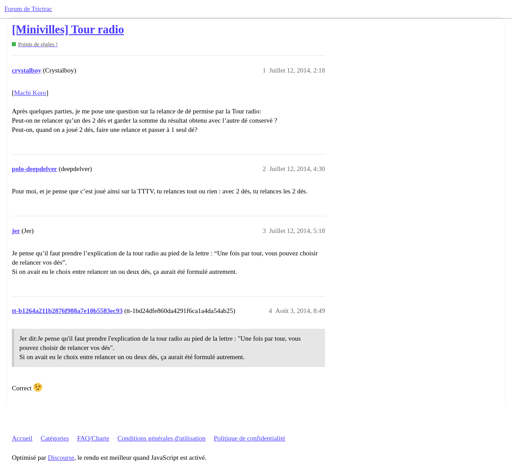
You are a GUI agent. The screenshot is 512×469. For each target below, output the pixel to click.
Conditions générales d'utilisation (161, 438)
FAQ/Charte (93, 438)
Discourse (61, 457)
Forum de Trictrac (28, 8)
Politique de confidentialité (249, 438)
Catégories (54, 438)
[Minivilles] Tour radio (68, 29)
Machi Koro (30, 92)
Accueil (22, 438)
